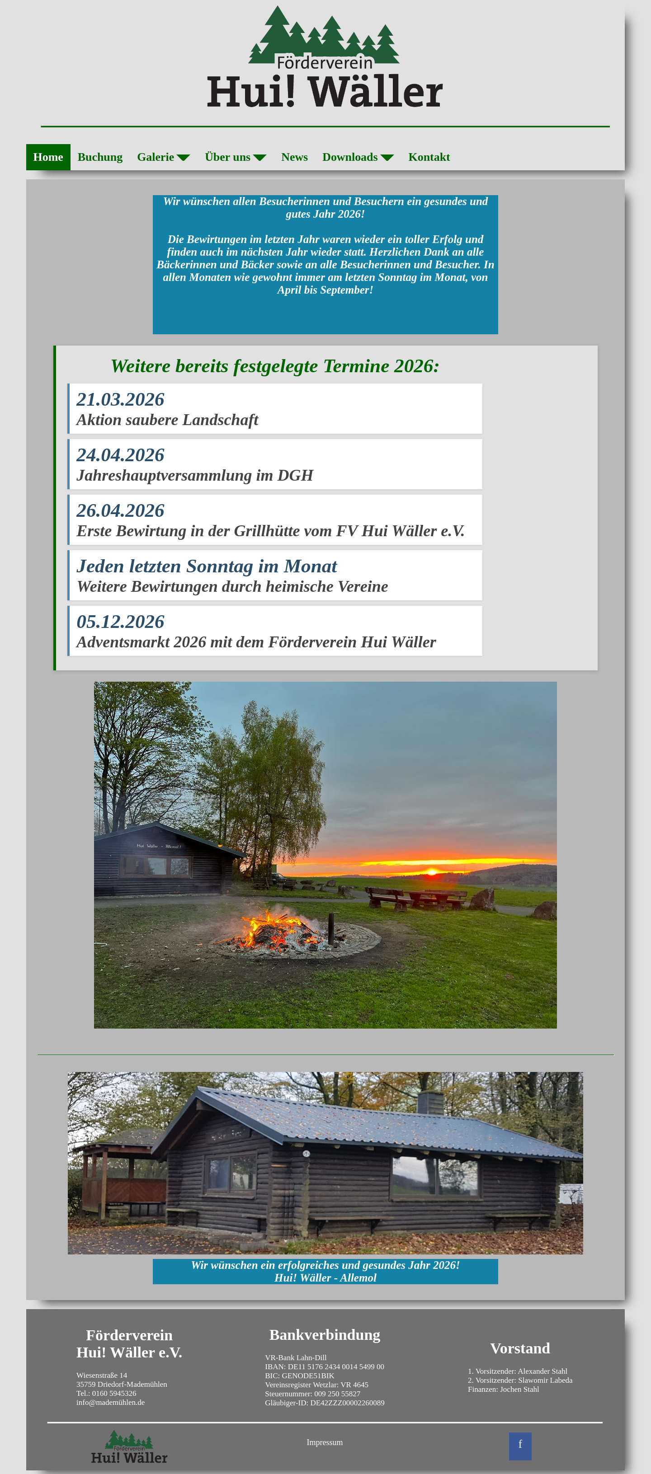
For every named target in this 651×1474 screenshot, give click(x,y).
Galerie (163, 158)
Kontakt (429, 157)
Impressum (325, 1442)
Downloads (358, 158)
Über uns (236, 158)
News (294, 157)
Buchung (100, 157)
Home (48, 157)
